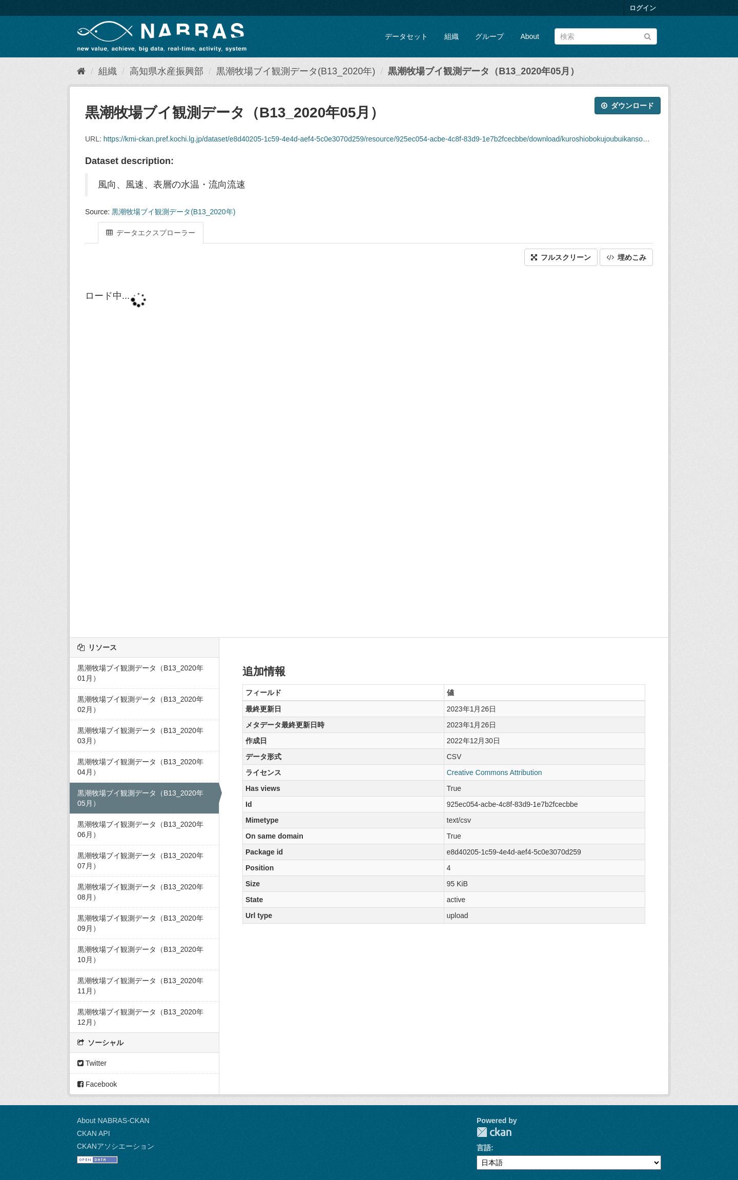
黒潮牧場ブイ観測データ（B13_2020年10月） (140, 954)
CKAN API (93, 1133)
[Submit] (647, 35)
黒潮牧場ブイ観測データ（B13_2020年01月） (140, 673)
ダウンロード (627, 105)
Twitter (92, 1063)
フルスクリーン (561, 257)
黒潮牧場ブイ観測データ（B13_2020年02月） (140, 704)
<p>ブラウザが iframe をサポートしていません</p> (369, 452)
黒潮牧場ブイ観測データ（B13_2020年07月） (140, 860)
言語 (484, 1148)
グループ (489, 36)
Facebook (97, 1084)
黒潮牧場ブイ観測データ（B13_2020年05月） (483, 71)
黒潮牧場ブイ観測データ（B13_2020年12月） (140, 1017)
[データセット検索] (606, 36)
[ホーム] (81, 71)
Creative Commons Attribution (494, 772)
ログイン (642, 8)
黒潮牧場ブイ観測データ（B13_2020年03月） (140, 735)
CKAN (494, 1132)
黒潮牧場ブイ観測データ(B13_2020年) (295, 71)
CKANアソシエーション (115, 1146)
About (529, 36)
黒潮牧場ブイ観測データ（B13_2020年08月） (140, 892)
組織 (451, 36)
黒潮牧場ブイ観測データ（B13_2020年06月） (140, 829)
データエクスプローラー (150, 233)
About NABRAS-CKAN (113, 1120)
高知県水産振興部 (166, 71)
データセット (406, 36)
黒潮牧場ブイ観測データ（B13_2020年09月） (140, 923)
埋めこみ (626, 257)
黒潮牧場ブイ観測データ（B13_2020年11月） (140, 985)
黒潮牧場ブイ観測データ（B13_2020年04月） (140, 767)
